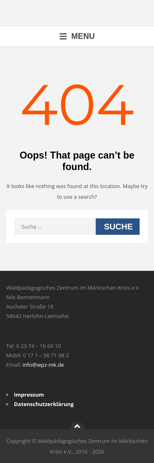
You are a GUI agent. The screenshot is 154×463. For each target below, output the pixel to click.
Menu (77, 36)
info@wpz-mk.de (43, 364)
